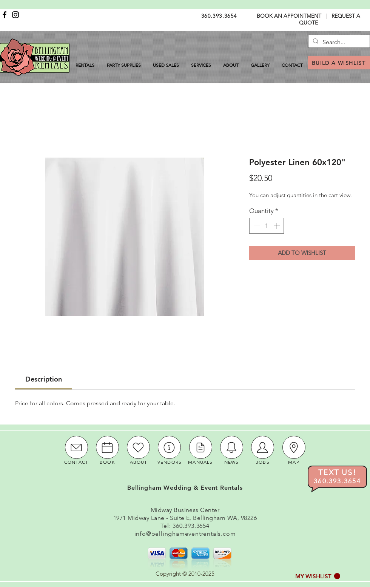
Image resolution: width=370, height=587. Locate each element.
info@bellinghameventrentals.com (185, 533)
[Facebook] (4, 14)
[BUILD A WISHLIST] (339, 62)
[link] (43, 379)
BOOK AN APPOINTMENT (289, 15)
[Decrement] (256, 225)
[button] (317, 576)
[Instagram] (15, 14)
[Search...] (338, 42)
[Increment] (277, 225)
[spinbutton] (267, 225)
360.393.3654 (219, 15)
